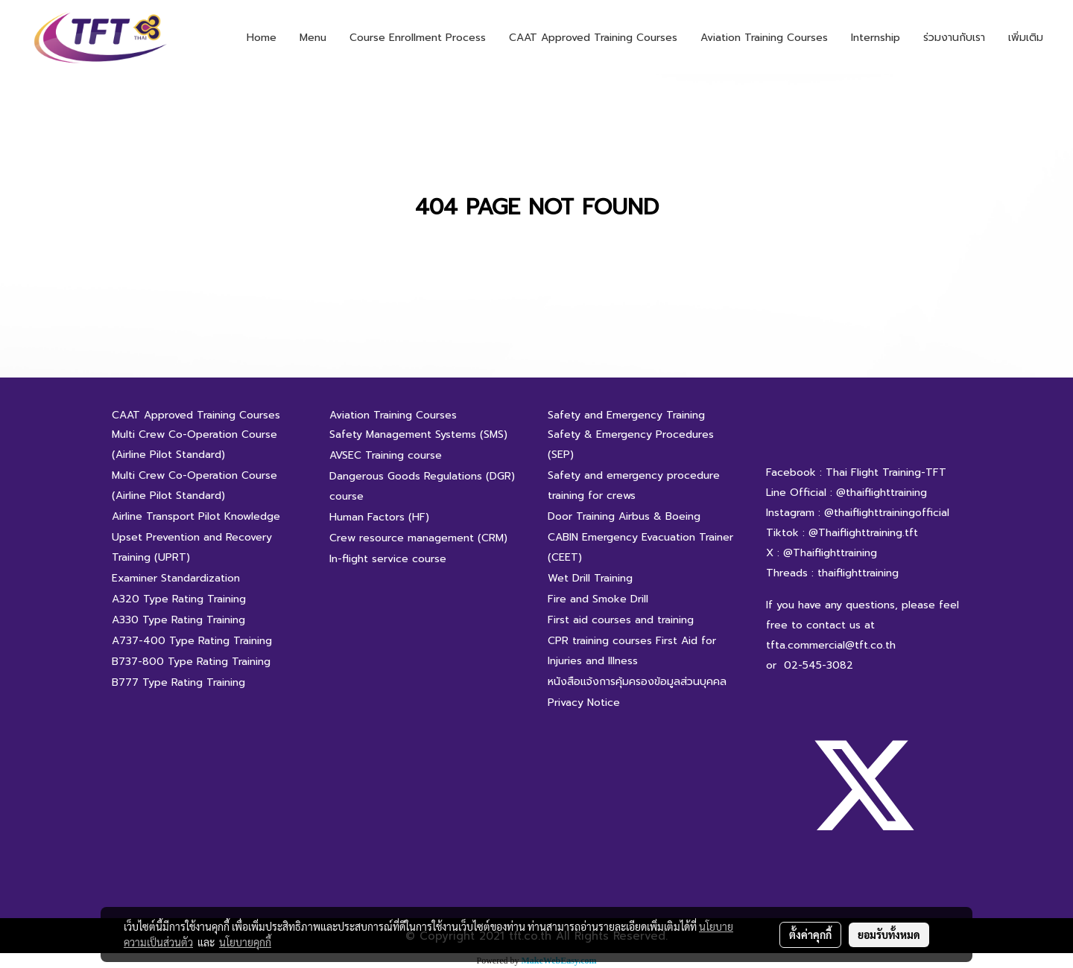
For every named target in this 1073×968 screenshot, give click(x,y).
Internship (875, 37)
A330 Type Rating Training (178, 620)
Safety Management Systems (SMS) (418, 434)
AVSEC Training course (385, 455)
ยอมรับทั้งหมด (889, 934)
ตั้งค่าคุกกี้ (810, 934)
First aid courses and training (621, 620)
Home (261, 37)
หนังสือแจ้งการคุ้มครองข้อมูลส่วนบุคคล (637, 682)
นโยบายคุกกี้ (245, 942)
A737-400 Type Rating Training (192, 641)
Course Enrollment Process (417, 37)
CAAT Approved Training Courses (593, 37)
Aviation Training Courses (764, 37)
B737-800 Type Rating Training (191, 661)
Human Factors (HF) (379, 517)
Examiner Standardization (176, 578)
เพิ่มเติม (1025, 37)
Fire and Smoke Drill (598, 599)
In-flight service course (387, 559)
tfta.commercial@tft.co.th (831, 645)
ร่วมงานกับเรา (954, 37)
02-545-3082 (818, 665)
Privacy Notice (584, 702)
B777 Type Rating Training (178, 682)
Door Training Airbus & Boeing (624, 516)
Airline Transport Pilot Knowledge (196, 516)
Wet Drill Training (590, 578)
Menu (313, 37)
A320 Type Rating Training (179, 599)
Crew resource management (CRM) (418, 538)
